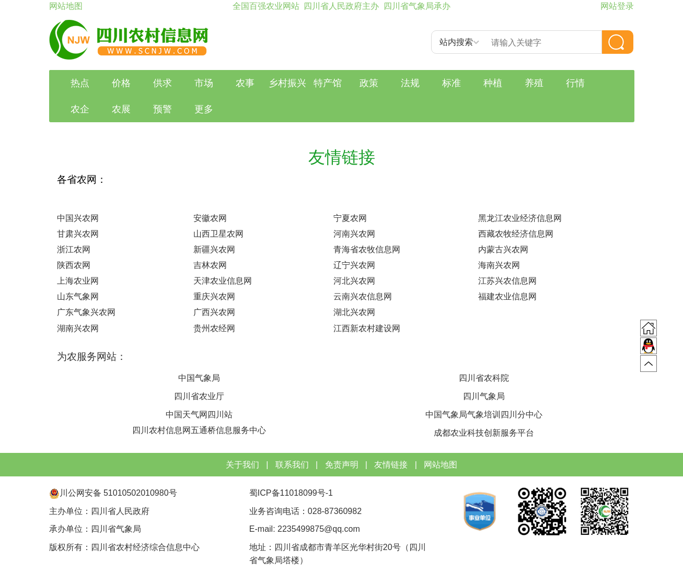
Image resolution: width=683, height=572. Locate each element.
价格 (121, 83)
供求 (162, 83)
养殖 (534, 83)
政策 (369, 83)
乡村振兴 (287, 83)
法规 (410, 83)
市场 (203, 83)
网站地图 (440, 464)
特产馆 (328, 83)
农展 (121, 109)
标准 (451, 83)
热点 (80, 83)
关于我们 (242, 464)
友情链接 (391, 464)
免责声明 (341, 464)
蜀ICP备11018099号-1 (292, 492)
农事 (245, 83)
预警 (162, 109)
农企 (80, 109)
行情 (575, 83)
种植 (492, 83)
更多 (203, 109)
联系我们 (292, 464)
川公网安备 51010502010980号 (113, 492)
